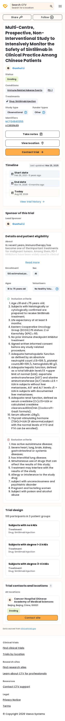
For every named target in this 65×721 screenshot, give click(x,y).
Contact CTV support (16, 686)
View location (32, 143)
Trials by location (14, 654)
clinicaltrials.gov (28, 628)
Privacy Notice (12, 699)
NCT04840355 (14, 121)
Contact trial (33, 152)
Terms (7, 706)
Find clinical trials (13, 648)
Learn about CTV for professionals (25, 673)
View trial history (32, 201)
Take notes (33, 134)
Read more (32, 262)
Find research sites (14, 667)
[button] (24, 90)
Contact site (32, 617)
